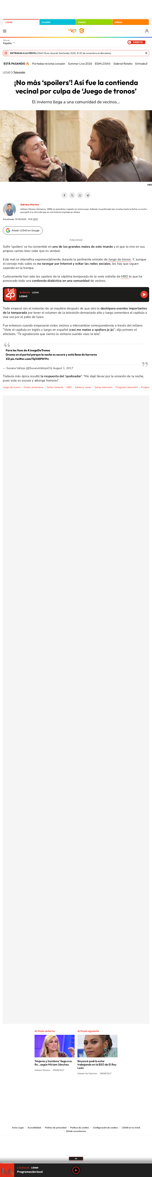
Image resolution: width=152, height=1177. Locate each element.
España (7, 43)
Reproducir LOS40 (144, 294)
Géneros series (83, 387)
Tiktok (62, 1087)
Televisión (19, 72)
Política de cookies (79, 1127)
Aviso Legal (18, 1127)
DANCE (82, 22)
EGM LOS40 (103, 63)
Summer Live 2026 (80, 63)
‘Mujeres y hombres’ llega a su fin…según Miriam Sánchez (53, 1062)
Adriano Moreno (29, 204)
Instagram (54, 1087)
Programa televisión (127, 387)
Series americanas (34, 387)
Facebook (64, 195)
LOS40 (8, 22)
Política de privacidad (55, 1127)
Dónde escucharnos (76, 1131)
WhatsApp (80, 195)
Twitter (72, 195)
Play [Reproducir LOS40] (76, 1170)
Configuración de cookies (105, 1127)
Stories (97, 1087)
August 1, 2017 (63, 368)
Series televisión (103, 387)
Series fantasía (55, 387)
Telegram (88, 195)
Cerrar (146, 53)
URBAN (118, 22)
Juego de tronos (12, 387)
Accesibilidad (34, 1127)
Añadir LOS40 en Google (26, 230)
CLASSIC (46, 22)
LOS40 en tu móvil (131, 1127)
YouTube (69, 1087)
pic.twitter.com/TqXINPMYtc (30, 359)
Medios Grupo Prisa (76, 1151)
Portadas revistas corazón (48, 63)
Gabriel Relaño (122, 63)
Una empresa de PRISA (76, 1143)
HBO (125, 276)
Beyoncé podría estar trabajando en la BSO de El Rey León (96, 1064)
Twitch (90, 1087)
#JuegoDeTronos (39, 350)
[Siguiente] (146, 63)
